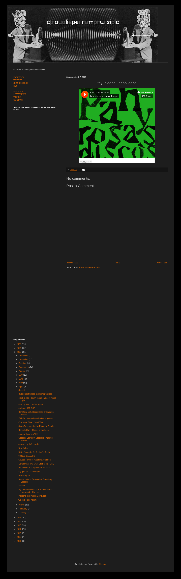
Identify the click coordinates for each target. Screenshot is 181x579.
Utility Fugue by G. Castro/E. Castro (34, 452)
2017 (19, 517)
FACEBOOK (18, 77)
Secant (21, 390)
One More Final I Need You (30, 422)
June (21, 379)
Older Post (162, 263)
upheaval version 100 (28, 434)
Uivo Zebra (23, 448)
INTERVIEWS (19, 94)
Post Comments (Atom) (89, 267)
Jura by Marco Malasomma (30, 404)
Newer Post (72, 263)
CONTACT (18, 100)
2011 (19, 541)
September (24, 367)
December (24, 355)
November (24, 359)
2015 (19, 525)
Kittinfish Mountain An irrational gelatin (35, 418)
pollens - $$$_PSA (26, 408)
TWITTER (17, 80)
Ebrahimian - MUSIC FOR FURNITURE (36, 464)
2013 (19, 533)
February (23, 509)
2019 (19, 348)
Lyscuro (21, 486)
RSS (15, 86)
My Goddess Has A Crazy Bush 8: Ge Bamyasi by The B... (35, 491)
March (22, 505)
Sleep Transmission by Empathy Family (36, 426)
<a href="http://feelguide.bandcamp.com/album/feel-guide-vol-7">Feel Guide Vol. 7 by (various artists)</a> (36, 147)
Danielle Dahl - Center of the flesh (33, 430)
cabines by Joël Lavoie (28, 444)
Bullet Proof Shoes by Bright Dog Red (35, 394)
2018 (19, 352)
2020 (19, 344)
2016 (19, 521)
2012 (19, 537)
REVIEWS (18, 91)
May (21, 383)
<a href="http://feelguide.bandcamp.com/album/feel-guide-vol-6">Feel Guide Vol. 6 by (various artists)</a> (36, 221)
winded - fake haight (27, 500)
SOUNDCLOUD (20, 83)
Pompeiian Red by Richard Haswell (34, 468)
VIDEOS (17, 97)
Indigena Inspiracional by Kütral (32, 496)
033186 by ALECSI (26, 456)
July (21, 375)
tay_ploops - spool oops (29, 472)
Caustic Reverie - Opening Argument (34, 460)
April (21, 387)
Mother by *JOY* (25, 475)
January (23, 512)
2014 (19, 529)
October (23, 363)
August (22, 371)
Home (117, 263)
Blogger (102, 564)
